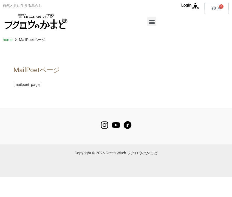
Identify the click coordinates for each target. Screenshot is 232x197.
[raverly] (127, 125)
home (7, 39)
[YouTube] (116, 125)
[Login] (195, 6)
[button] (151, 21)
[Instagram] (104, 125)
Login (186, 5)
